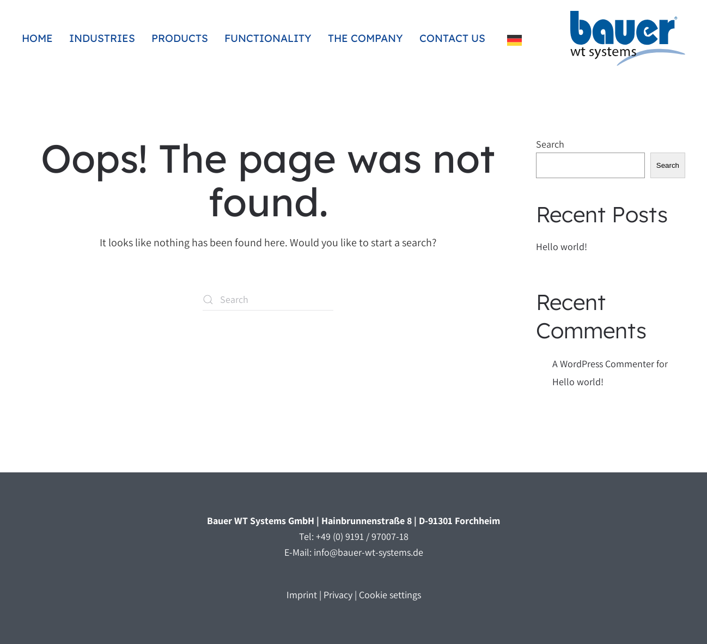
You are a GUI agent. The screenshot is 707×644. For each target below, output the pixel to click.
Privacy (338, 594)
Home (37, 38)
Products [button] (179, 38)
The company (365, 38)
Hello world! (561, 246)
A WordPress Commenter (603, 363)
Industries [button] (102, 38)
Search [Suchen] (667, 165)
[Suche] (268, 300)
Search (550, 144)
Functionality (268, 38)
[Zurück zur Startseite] (627, 38)
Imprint (302, 594)
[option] (517, 40)
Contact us (452, 38)
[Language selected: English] (517, 38)
